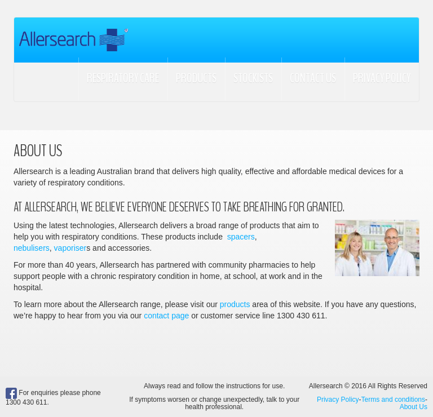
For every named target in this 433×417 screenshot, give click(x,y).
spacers (241, 236)
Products (196, 78)
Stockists (253, 78)
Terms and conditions (393, 399)
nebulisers (32, 247)
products (235, 304)
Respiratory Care (123, 78)
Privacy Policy (381, 78)
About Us (413, 407)
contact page (166, 315)
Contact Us (313, 78)
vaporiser (70, 247)
